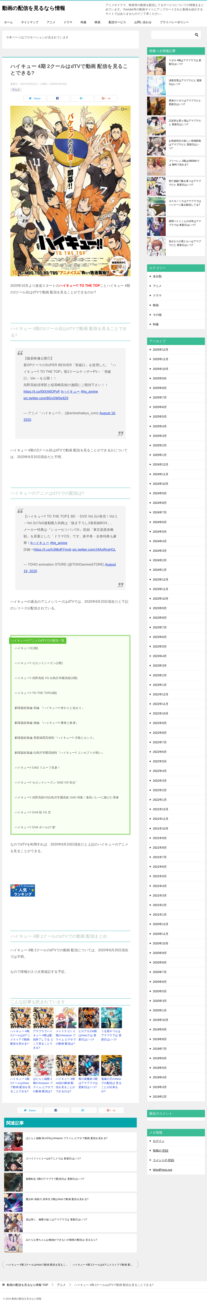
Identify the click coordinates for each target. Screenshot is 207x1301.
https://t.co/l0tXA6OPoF (42, 391)
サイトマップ (29, 22)
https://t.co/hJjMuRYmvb (52, 549)
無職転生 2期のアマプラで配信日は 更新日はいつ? (55, 1171)
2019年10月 (160, 1020)
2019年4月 (160, 1077)
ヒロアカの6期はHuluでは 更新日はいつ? (88, 1035)
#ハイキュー (70, 391)
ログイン (158, 1141)
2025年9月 (160, 378)
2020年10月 (160, 943)
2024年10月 (160, 483)
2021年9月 (160, 838)
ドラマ (68, 22)
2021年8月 (160, 847)
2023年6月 (160, 637)
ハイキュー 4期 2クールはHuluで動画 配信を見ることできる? (20, 1078)
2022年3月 (160, 780)
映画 (97, 22)
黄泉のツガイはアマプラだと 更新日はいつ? (185, 102)
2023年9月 (160, 608)
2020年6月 (160, 981)
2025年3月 (160, 435)
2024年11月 (160, 474)
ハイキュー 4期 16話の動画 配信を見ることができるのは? (66, 1078)
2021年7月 (160, 857)
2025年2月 (160, 445)
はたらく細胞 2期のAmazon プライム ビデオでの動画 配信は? (43, 1078)
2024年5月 (160, 531)
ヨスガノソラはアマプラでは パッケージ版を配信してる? (185, 203)
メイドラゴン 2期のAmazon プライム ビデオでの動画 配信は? (66, 1037)
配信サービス (117, 22)
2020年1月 (160, 1010)
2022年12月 (160, 694)
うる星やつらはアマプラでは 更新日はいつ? (111, 1035)
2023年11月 (160, 589)
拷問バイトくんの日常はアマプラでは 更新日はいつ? (185, 223)
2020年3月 (160, 1000)
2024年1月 (160, 569)
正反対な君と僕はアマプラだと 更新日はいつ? (185, 122)
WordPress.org (162, 1169)
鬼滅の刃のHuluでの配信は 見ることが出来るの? (111, 1076)
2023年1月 (160, 684)
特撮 (83, 22)
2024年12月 (160, 464)
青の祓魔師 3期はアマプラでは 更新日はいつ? (89, 1076)
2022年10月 (160, 713)
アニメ (51, 22)
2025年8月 (160, 388)
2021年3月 (160, 895)
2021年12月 (160, 809)
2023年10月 (160, 598)
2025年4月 (160, 426)
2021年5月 (160, 876)
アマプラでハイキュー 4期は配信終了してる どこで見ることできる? (43, 1037)
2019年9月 (160, 1029)
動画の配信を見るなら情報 (39, 7)
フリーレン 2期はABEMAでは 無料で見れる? (184, 162)
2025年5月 (160, 416)
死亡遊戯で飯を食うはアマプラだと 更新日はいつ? (185, 183)
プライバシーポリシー (174, 22)
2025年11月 (160, 359)
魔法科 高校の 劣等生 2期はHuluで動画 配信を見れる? (57, 1191)
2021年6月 (160, 866)
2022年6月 (160, 751)
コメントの (163, 1160)
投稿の (160, 1150)
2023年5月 (160, 646)
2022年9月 (160, 723)
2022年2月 (160, 790)
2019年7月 (160, 1048)
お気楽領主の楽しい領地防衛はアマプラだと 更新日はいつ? (185, 144)
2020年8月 (160, 962)
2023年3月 (160, 665)
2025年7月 (160, 397)
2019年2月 (160, 1096)
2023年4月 (160, 656)
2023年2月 (160, 675)
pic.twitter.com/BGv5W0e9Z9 (46, 398)
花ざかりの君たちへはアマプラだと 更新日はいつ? (185, 243)
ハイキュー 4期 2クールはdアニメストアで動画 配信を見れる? (20, 1037)
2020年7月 (160, 972)
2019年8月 (160, 1039)
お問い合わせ (143, 22)
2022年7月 (160, 742)
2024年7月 (160, 512)
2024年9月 (160, 493)
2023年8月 (160, 617)
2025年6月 (160, 407)
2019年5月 (160, 1067)
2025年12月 (160, 349)
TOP (27, 1277)
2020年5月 (160, 991)
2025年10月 (160, 368)
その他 (157, 314)
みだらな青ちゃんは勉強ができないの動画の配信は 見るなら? (61, 1232)
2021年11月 (160, 818)
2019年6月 (160, 1058)
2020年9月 (160, 953)
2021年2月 (160, 905)
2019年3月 (160, 1087)
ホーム (8, 22)
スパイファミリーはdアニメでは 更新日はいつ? (53, 1151)
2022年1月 (160, 799)
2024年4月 (160, 541)
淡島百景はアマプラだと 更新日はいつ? (185, 82)
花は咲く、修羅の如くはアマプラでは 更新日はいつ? (56, 1212)
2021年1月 (160, 914)
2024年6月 (160, 522)
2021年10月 (160, 828)
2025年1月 (160, 455)
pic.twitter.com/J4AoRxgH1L (94, 549)
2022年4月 (160, 771)
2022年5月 (160, 761)
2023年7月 (160, 627)
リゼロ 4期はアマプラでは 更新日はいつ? (185, 62)
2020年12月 (160, 924)
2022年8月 (160, 732)
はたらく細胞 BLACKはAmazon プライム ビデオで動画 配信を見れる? (66, 1130)
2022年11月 (160, 704)
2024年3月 (160, 550)
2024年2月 (160, 560)
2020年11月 (160, 933)
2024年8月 (160, 502)
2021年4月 (160, 886)
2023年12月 (160, 579)
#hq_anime (89, 391)
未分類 (157, 276)
